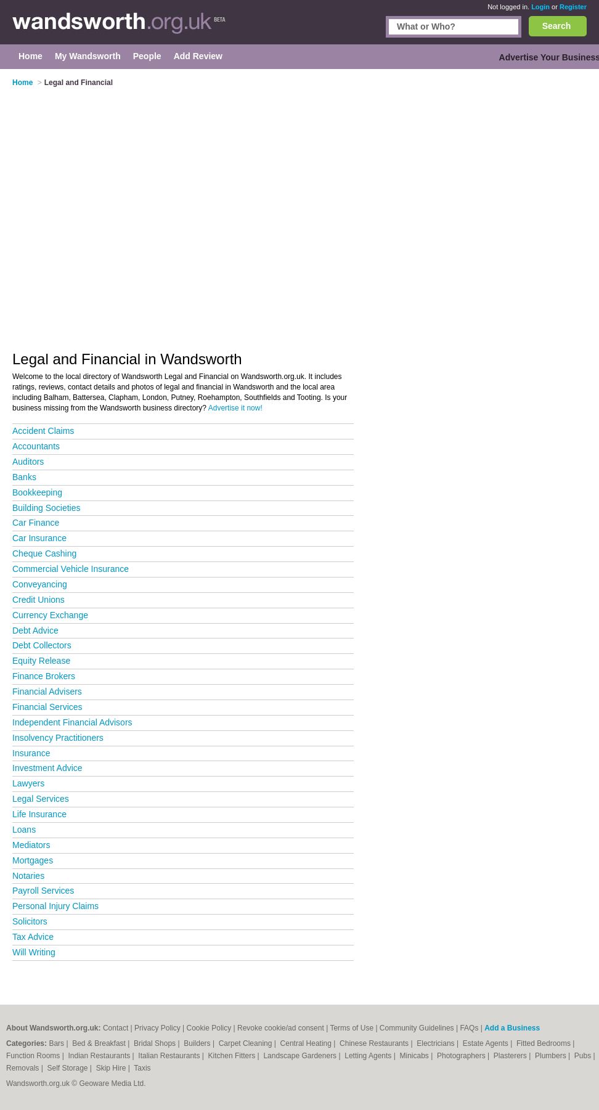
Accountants (36, 446)
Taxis (142, 1068)
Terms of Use (351, 1028)
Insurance (31, 753)
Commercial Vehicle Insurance (70, 569)
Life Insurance (39, 814)
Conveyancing (39, 584)
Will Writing (33, 952)
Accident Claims (43, 431)
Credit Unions (38, 600)
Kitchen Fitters (233, 1055)
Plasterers (511, 1055)
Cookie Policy (209, 1028)
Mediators (31, 845)
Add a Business (512, 1028)
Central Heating (307, 1043)
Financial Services (47, 707)
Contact (115, 1028)
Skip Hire (112, 1068)
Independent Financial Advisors (72, 722)
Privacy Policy (157, 1028)
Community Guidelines (417, 1028)
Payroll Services (43, 891)
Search (556, 26)
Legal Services (40, 799)
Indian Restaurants (100, 1055)
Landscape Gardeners (300, 1055)
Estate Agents (486, 1043)
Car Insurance (39, 538)
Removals (23, 1068)
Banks (24, 477)
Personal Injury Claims (55, 906)
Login (540, 6)
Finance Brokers (43, 676)
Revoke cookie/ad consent (280, 1028)
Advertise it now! (235, 408)
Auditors (28, 462)
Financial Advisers (47, 691)
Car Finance (35, 523)
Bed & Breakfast (100, 1043)
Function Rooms (34, 1055)
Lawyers (28, 783)
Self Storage (68, 1068)
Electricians (437, 1043)
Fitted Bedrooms (544, 1043)
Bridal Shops (155, 1043)
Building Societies (46, 508)
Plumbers (551, 1055)
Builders (198, 1043)
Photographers (462, 1055)
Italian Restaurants (170, 1055)
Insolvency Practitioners (58, 738)
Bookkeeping (37, 492)
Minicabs (415, 1055)
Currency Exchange (50, 615)
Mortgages (32, 860)
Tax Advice (33, 937)
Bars (57, 1043)
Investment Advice (47, 768)
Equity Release (41, 661)
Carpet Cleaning (246, 1043)
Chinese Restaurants (375, 1043)
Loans (24, 830)
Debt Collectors (41, 645)
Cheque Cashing (44, 553)
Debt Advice (35, 630)
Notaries (28, 876)
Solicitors (29, 921)
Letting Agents (368, 1055)
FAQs (469, 1028)
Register (573, 6)
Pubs (583, 1055)
